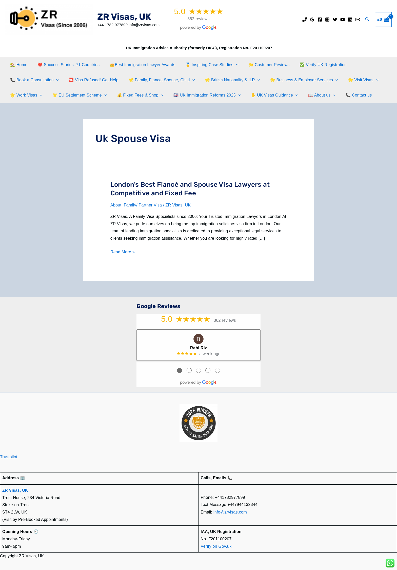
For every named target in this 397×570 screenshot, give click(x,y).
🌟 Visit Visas (352, 80)
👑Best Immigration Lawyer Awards (137, 65)
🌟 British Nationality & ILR (225, 80)
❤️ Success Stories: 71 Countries (65, 65)
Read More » (122, 252)
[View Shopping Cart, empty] (383, 19)
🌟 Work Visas (25, 95)
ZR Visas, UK (124, 16)
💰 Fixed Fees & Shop (135, 95)
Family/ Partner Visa (142, 205)
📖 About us (310, 95)
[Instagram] (327, 19)
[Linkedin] (350, 19)
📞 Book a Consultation (33, 80)
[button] (367, 19)
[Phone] (304, 19)
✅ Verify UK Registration (311, 65)
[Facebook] (319, 19)
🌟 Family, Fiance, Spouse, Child (157, 80)
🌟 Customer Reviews (259, 65)
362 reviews (198, 19)
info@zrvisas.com (229, 511)
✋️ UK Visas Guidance (265, 95)
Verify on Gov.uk (216, 545)
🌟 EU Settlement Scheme (76, 95)
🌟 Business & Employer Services (295, 80)
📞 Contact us (345, 95)
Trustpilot (8, 456)
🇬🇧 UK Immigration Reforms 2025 (199, 95)
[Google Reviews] (312, 19)
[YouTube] (342, 19)
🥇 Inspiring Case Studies (204, 64)
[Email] (357, 19)
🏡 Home (17, 65)
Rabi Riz (198, 347)
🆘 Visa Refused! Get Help (90, 80)
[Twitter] (335, 19)
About (115, 205)
